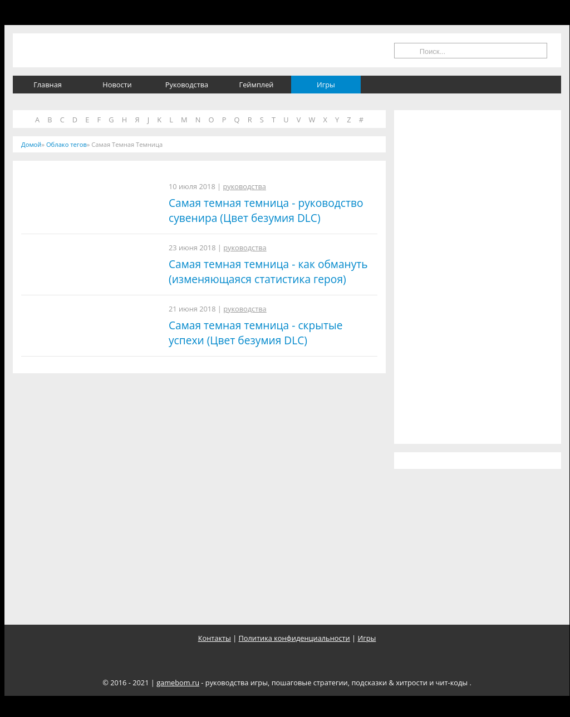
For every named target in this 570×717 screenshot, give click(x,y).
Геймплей (256, 85)
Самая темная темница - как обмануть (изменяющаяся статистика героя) (268, 271)
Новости (116, 85)
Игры (326, 85)
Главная (47, 85)
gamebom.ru (177, 683)
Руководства (186, 85)
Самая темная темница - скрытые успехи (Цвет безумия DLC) (256, 333)
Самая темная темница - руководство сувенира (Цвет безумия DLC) (266, 210)
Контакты (214, 638)
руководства (244, 186)
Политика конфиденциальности (294, 638)
